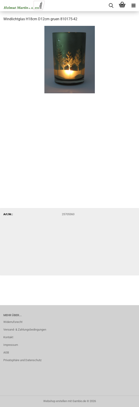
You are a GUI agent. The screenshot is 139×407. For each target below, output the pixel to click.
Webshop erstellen (55, 401)
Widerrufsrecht (12, 322)
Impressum (10, 345)
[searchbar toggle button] (111, 5)
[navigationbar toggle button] (133, 5)
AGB (6, 352)
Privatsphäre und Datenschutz (22, 360)
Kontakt (8, 337)
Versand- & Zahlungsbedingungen (24, 329)
